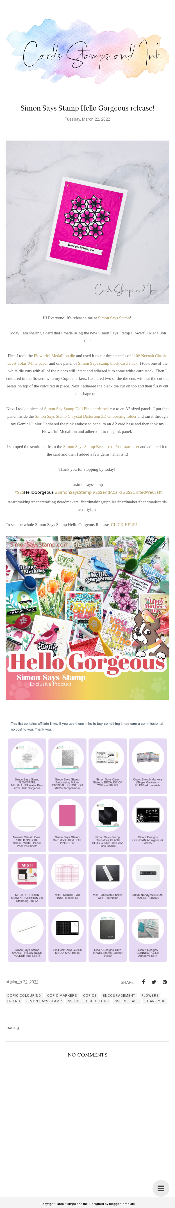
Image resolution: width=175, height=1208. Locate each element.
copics (90, 996)
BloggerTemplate (122, 1204)
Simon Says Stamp (114, 318)
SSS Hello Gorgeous (88, 1001)
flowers (150, 996)
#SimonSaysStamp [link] (73, 492)
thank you (155, 1001)
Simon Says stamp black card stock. (108, 363)
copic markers (62, 996)
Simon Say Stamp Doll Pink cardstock (77, 409)
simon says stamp (44, 1001)
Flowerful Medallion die (54, 355)
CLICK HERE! (124, 524)
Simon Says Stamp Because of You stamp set (101, 446)
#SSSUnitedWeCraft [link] (142, 492)
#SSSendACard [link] (107, 492)
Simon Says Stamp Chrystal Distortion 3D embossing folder (86, 416)
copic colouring (24, 996)
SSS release (127, 1001)
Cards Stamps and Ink (71, 1204)
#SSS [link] (19, 492)
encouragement (119, 996)
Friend (13, 1001)
